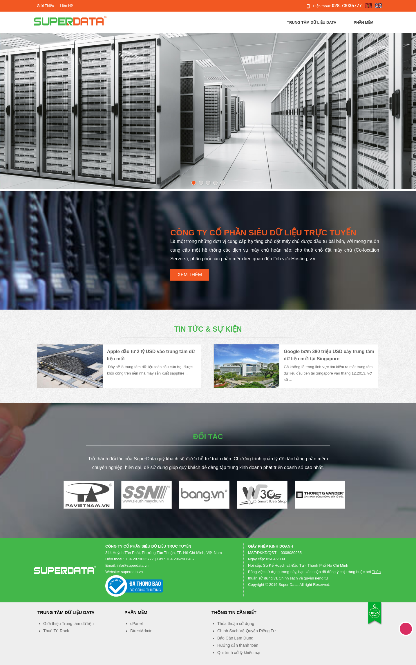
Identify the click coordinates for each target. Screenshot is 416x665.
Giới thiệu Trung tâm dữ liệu (68, 623)
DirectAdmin (141, 630)
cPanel (136, 623)
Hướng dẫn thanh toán (237, 645)
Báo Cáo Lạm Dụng (235, 638)
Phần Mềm (363, 22)
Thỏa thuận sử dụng (235, 623)
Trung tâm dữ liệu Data (311, 22)
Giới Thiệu (45, 5)
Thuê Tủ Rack (56, 630)
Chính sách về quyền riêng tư (303, 578)
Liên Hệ (66, 5)
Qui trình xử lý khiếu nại (238, 652)
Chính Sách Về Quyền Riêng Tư (246, 630)
